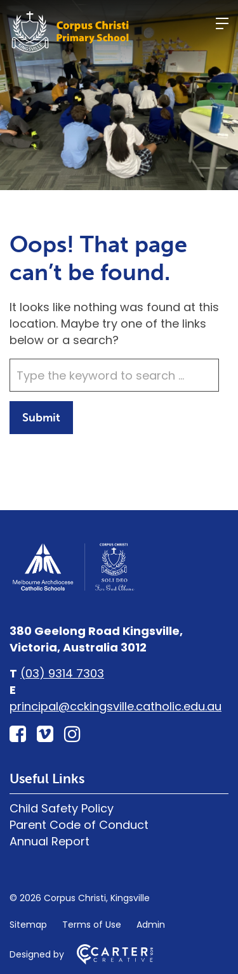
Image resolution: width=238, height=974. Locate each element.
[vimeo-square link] (45, 734)
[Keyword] (114, 375)
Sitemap (28, 924)
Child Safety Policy (62, 808)
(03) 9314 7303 (62, 673)
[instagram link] (72, 734)
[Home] (73, 589)
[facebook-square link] (18, 734)
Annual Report (49, 841)
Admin (150, 924)
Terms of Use (91, 924)
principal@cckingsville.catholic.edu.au (115, 706)
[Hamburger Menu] (222, 23)
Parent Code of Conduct (79, 825)
